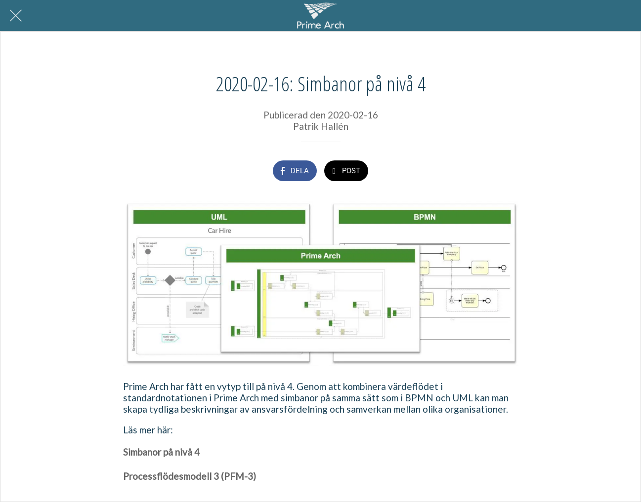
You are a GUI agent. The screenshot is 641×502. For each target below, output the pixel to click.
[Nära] (16, 16)
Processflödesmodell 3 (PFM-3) (190, 476)
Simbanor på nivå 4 (161, 452)
